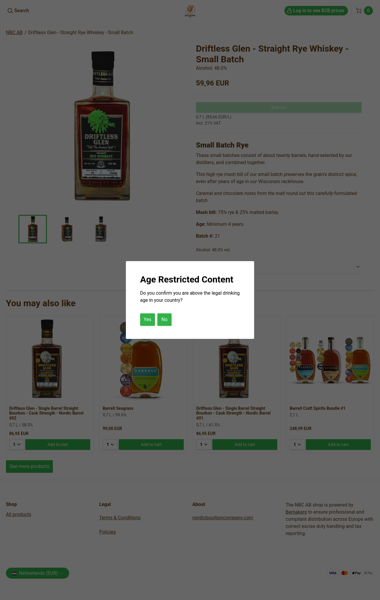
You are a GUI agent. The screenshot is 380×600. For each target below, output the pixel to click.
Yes (147, 319)
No (165, 319)
